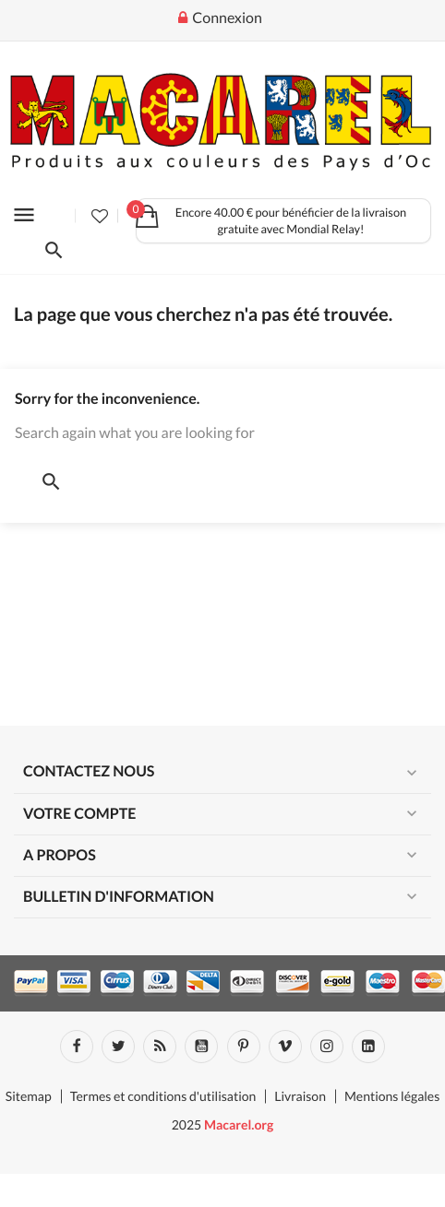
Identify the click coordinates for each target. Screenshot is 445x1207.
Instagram (326, 1046)
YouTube (201, 1046)
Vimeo (285, 1046)
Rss (159, 1046)
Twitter (118, 1046)
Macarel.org (238, 1124)
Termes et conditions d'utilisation (163, 1096)
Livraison (300, 1096)
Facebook (76, 1046)
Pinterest (243, 1046)
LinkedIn (368, 1046)
